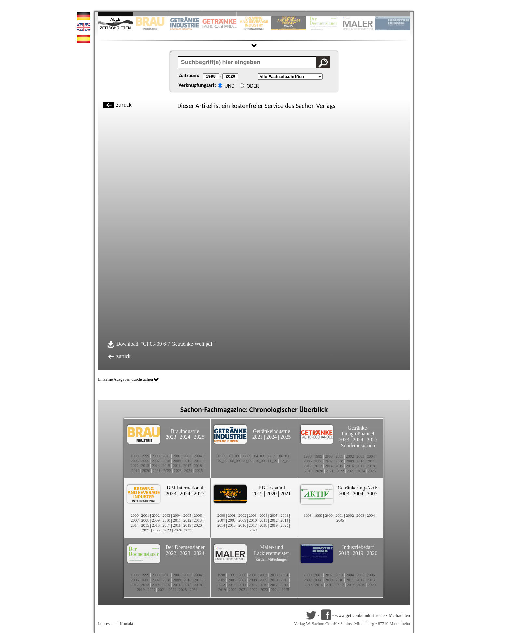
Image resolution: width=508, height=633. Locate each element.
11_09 (272, 461)
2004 (198, 456)
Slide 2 (150, 14)
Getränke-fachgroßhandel (358, 430)
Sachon (305, 106)
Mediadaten (399, 615)
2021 (157, 470)
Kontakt (126, 623)
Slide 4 (219, 14)
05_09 (271, 456)
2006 (145, 461)
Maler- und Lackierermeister (271, 550)
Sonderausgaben (358, 445)
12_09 (285, 461)
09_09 (247, 461)
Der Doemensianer (185, 547)
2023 (171, 437)
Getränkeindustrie (271, 431)
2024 (185, 437)
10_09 (260, 461)
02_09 (234, 456)
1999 (145, 456)
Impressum (107, 623)
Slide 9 (358, 14)
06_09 (284, 456)
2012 (135, 465)
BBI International (185, 487)
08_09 (235, 461)
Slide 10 (392, 14)
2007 (156, 461)
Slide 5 (254, 14)
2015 (166, 465)
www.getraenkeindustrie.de (360, 615)
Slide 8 (323, 14)
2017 (187, 465)
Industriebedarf (358, 547)
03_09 (246, 456)
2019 (136, 470)
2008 (166, 461)
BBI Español (271, 487)
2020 (146, 470)
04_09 (259, 456)
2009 (177, 461)
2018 (198, 465)
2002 (177, 456)
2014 (156, 465)
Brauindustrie (185, 431)
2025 (199, 437)
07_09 (222, 461)
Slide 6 (288, 14)
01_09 (221, 456)
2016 (177, 465)
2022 (167, 470)
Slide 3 (184, 14)
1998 (135, 456)
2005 (135, 461)
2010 (187, 461)
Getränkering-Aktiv (358, 487)
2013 (145, 465)
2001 (166, 456)
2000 (156, 456)
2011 (198, 461)
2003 (187, 456)
